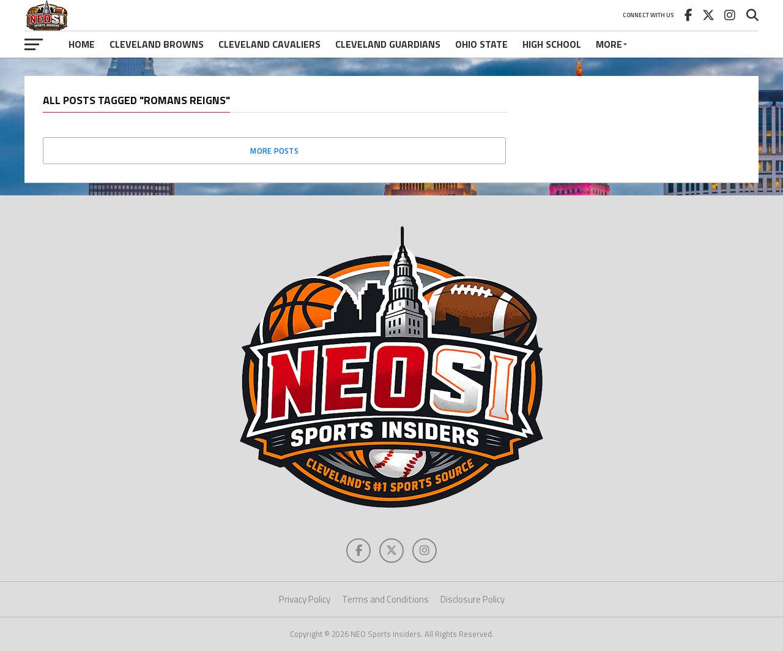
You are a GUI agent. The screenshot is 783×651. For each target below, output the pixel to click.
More (609, 44)
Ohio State (481, 44)
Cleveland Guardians (387, 44)
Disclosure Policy (472, 599)
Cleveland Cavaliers (269, 44)
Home (82, 44)
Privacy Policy (304, 599)
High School (551, 44)
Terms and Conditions (385, 599)
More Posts (274, 151)
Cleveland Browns (156, 44)
